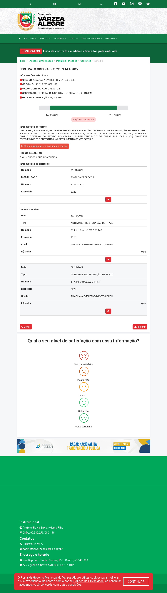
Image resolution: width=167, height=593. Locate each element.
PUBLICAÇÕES (111, 38)
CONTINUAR (136, 581)
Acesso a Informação (41, 60)
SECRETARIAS (60, 38)
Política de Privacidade (88, 581)
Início (23, 60)
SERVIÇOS (73, 38)
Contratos (85, 60)
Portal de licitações (66, 60)
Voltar (25, 327)
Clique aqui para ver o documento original (44, 146)
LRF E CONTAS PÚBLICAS (92, 38)
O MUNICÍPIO (45, 38)
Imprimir (140, 327)
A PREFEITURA (30, 38)
